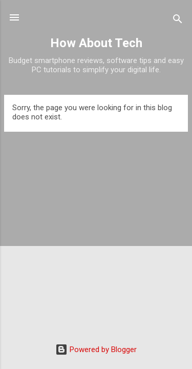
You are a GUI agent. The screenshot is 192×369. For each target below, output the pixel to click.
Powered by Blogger (96, 349)
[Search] (178, 20)
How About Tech (96, 43)
